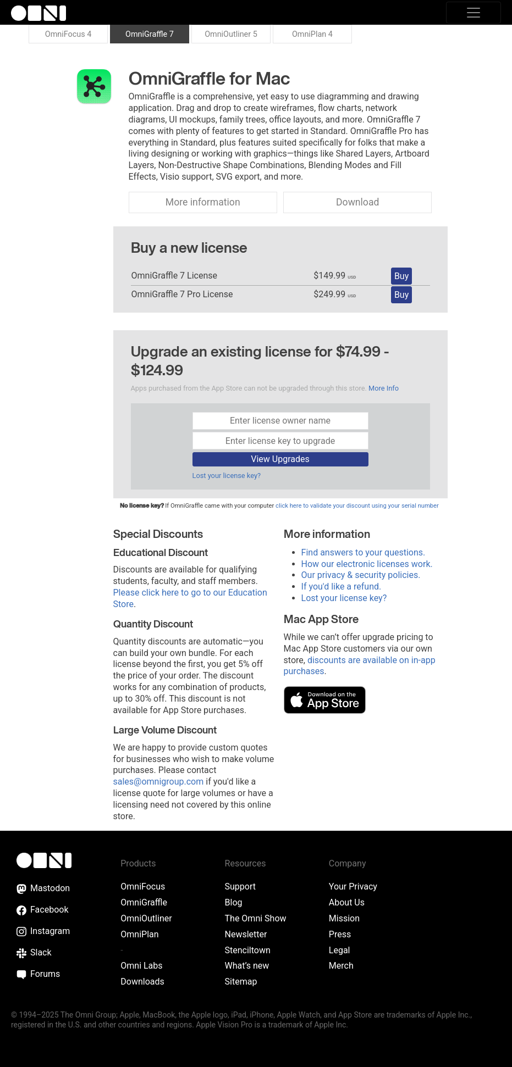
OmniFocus (142, 886)
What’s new (247, 965)
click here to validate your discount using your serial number (357, 505)
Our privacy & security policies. (361, 575)
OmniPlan (139, 934)
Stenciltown (248, 950)
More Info (383, 388)
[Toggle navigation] (473, 13)
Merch (341, 965)
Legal (339, 950)
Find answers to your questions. (363, 552)
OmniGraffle (143, 902)
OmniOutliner (146, 918)
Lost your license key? (226, 475)
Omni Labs (141, 965)
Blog (234, 902)
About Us (347, 902)
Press (340, 934)
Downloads (142, 981)
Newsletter (246, 934)
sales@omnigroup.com (158, 781)
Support (240, 886)
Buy (401, 276)
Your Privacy (353, 886)
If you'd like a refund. (341, 586)
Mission (344, 918)
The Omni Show (256, 918)
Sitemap (241, 981)
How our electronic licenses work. (367, 564)
